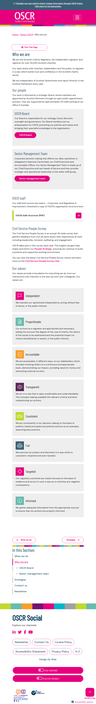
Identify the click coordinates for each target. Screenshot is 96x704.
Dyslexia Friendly (48, 678)
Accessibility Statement (30, 651)
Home (15, 34)
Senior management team (34, 573)
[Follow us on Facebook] (25, 632)
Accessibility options (84, 702)
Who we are (21, 562)
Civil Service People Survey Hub (42, 261)
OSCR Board (26, 568)
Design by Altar (48, 659)
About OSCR (26, 34)
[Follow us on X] (20, 632)
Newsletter (20, 591)
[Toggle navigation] (77, 17)
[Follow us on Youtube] (30, 632)
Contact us (20, 585)
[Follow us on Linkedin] (14, 632)
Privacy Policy (60, 651)
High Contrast (48, 670)
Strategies (20, 579)
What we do (21, 556)
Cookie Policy (63, 642)
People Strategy (43, 248)
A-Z (77, 651)
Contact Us (41, 642)
